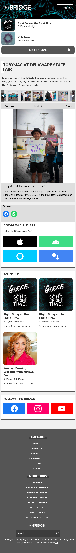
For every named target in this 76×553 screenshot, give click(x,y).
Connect (37, 453)
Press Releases (37, 492)
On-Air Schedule (37, 487)
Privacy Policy (37, 502)
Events (37, 482)
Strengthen (37, 458)
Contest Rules (37, 497)
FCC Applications (37, 517)
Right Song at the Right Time (34, 23)
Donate (37, 448)
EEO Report (37, 507)
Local (37, 463)
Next (67, 105)
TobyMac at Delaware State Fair (13, 96)
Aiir (56, 542)
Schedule (11, 274)
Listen (37, 443)
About (37, 468)
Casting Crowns (26, 40)
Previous (8, 105)
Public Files (37, 512)
